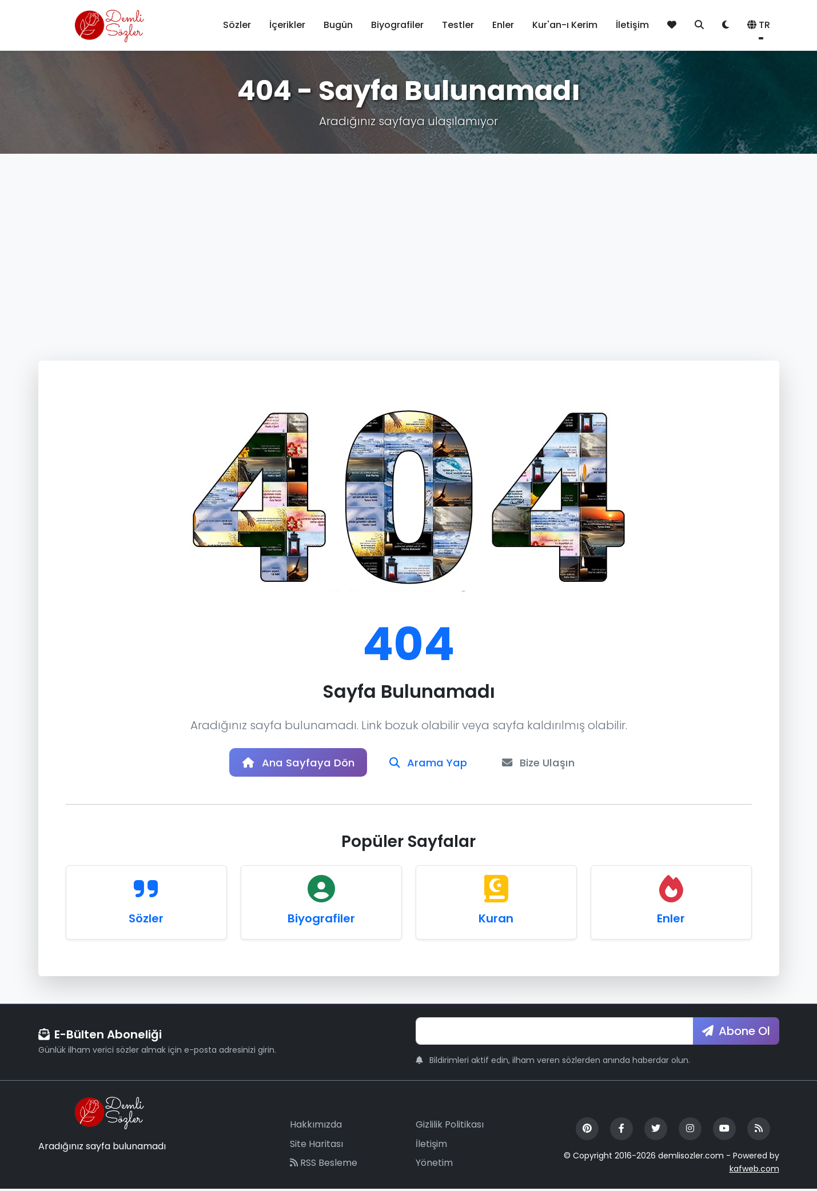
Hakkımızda (316, 1126)
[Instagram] (690, 1131)
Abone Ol (736, 1033)
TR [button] (758, 24)
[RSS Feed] (758, 1131)
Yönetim (434, 1165)
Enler (503, 24)
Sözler (237, 24)
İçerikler (287, 24)
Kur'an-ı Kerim (564, 24)
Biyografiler (397, 24)
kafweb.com (754, 1171)
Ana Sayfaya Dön (291, 764)
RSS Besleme (323, 1165)
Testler (458, 24)
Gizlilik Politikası (450, 1126)
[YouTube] (724, 1131)
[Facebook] (621, 1131)
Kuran (496, 921)
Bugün (338, 24)
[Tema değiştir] (725, 25)
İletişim (632, 24)
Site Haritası (316, 1146)
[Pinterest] (587, 1131)
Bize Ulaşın (547, 764)
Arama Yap (429, 764)
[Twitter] (655, 1131)
